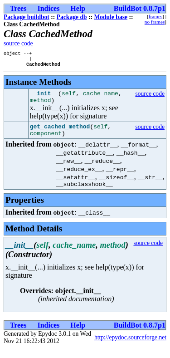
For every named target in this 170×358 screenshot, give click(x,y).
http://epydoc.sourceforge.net (130, 346)
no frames (155, 22)
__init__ (44, 97)
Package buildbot (26, 17)
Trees (18, 8)
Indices (48, 8)
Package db (72, 17)
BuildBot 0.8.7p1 (139, 8)
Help (77, 8)
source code (18, 43)
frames (155, 16)
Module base (110, 17)
